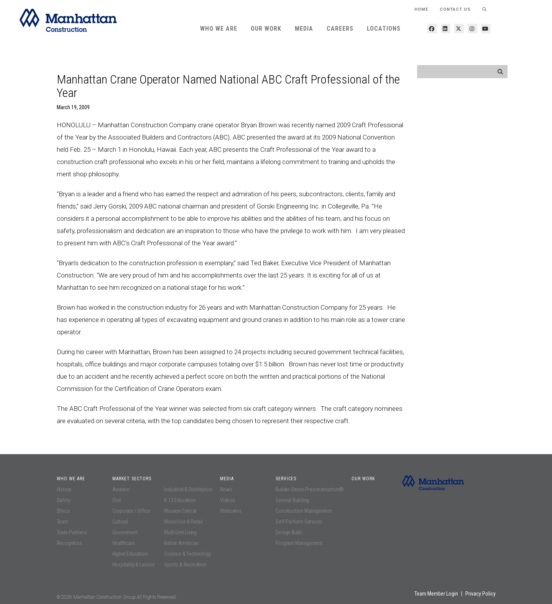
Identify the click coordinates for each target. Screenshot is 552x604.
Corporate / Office (131, 511)
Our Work (266, 28)
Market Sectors (131, 478)
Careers (340, 28)
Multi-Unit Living (180, 532)
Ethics (63, 511)
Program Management (299, 543)
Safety (64, 500)
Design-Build (289, 532)
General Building (292, 500)
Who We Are (218, 28)
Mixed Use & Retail (183, 522)
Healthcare (123, 543)
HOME (421, 9)
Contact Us (455, 9)
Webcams (231, 511)
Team (62, 522)
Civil (116, 500)
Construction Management (304, 511)
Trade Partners (72, 532)
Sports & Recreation (185, 564)
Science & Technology (187, 554)
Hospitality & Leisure (133, 564)
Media (304, 28)
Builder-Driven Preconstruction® (310, 489)
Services (286, 478)
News (226, 489)
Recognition (69, 543)
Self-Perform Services (299, 522)
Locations (384, 28)
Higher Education (130, 554)
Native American (181, 543)
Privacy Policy (480, 593)
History (64, 489)
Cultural (120, 522)
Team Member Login (436, 593)
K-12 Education (180, 500)
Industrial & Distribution (188, 489)
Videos (227, 500)
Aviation (121, 489)
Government (125, 532)
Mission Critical (180, 511)
